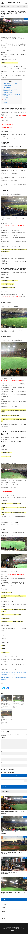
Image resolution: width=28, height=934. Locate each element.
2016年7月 (4, 915)
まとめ (4, 99)
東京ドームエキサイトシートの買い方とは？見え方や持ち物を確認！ (13, 832)
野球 (8, 6)
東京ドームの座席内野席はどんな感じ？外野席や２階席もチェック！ (13, 812)
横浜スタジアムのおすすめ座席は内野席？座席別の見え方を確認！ (6, 703)
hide (13, 81)
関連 (5, 102)
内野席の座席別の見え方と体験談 (9, 83)
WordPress (14, 930)
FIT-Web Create (15, 928)
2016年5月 (4, 918)
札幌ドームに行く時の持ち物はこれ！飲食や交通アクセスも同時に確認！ (13, 873)
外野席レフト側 (7, 92)
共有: (5, 101)
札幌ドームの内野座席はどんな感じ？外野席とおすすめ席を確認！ (18, 703)
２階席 (5, 95)
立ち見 (5, 97)
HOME (3, 6)
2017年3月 (4, 907)
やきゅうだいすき (14, 2)
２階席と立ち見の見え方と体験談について (11, 94)
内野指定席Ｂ (7, 87)
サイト (2, 762)
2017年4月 (4, 904)
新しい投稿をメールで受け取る (7, 772)
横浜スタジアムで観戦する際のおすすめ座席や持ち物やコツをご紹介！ (13, 853)
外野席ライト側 (7, 90)
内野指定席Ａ (7, 85)
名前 (2, 751)
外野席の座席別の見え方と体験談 (9, 89)
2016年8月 (4, 911)
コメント (3, 737)
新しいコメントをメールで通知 (7, 769)
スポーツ (7, 16)
